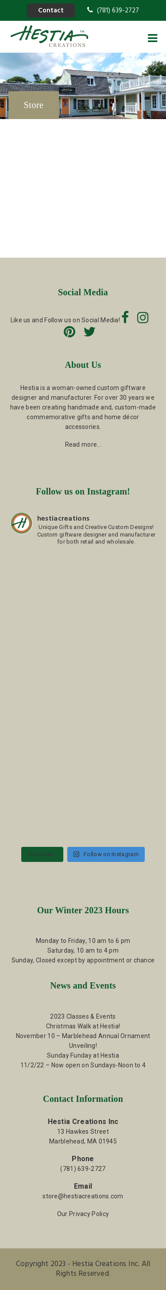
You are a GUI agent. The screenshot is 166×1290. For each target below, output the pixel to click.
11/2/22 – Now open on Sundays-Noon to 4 (83, 1065)
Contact (51, 10)
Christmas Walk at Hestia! (83, 1026)
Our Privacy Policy (83, 1213)
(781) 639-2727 (113, 10)
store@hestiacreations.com (83, 1196)
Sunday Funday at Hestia (83, 1055)
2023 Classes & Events (83, 1016)
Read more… (83, 444)
